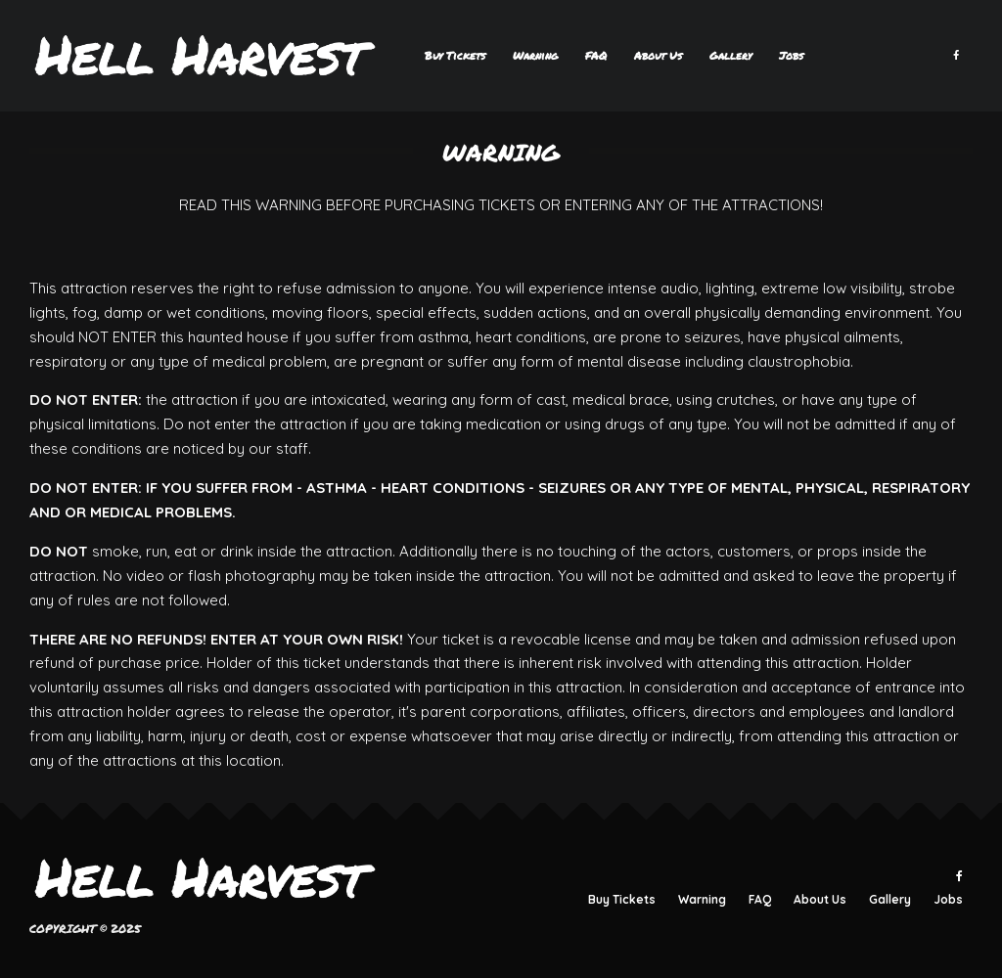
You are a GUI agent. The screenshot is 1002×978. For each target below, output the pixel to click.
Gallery (730, 55)
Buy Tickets (455, 55)
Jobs (791, 55)
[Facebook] (956, 55)
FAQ (596, 55)
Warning (535, 55)
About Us (658, 55)
